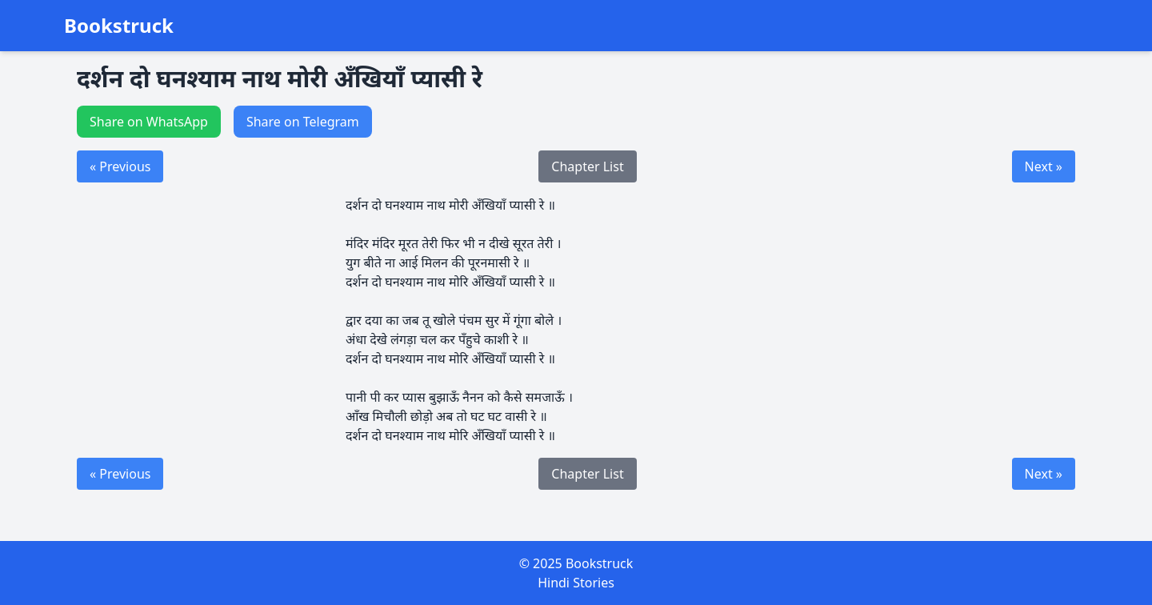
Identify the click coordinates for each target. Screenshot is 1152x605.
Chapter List (587, 166)
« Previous (120, 166)
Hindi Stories (576, 582)
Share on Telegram (302, 121)
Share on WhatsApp (149, 121)
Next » (1043, 166)
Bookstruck (119, 25)
